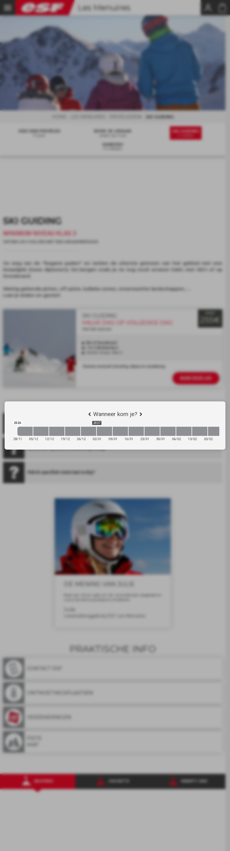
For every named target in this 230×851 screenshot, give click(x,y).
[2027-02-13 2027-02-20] (199, 431)
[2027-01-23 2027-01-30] (152, 431)
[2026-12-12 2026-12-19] (56, 431)
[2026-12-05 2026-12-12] (41, 431)
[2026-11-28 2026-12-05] (25, 431)
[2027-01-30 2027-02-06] (168, 431)
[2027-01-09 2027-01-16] (120, 431)
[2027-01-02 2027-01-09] (104, 431)
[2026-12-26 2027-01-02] (88, 431)
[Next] (140, 414)
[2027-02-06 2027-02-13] (184, 431)
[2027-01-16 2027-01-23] (136, 431)
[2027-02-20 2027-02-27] (215, 431)
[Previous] (89, 414)
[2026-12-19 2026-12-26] (72, 431)
